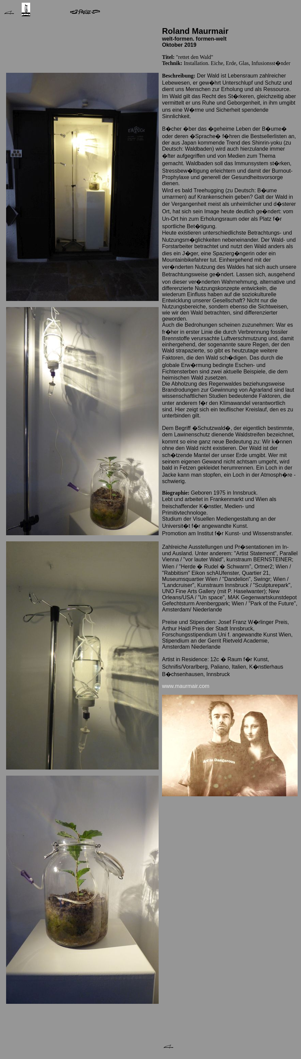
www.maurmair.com (185, 686)
